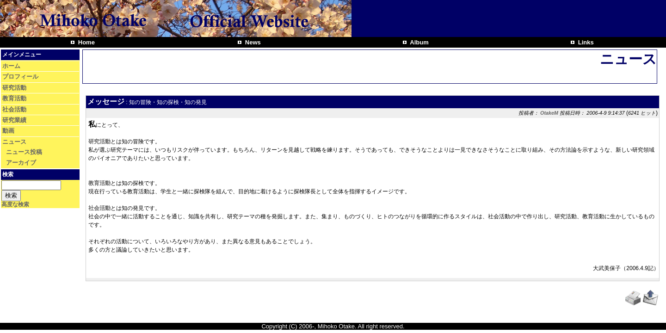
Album (418, 42)
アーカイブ (21, 162)
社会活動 (14, 109)
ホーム (11, 65)
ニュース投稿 (24, 151)
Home (85, 42)
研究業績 (14, 120)
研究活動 (14, 87)
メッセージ (105, 101)
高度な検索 (15, 204)
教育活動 (14, 98)
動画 (8, 130)
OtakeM (549, 113)
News (252, 42)
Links (585, 42)
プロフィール (20, 76)
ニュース (14, 141)
